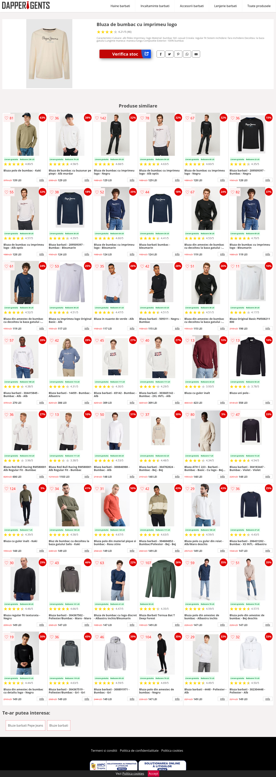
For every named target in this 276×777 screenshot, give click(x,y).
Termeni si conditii (104, 750)
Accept (153, 773)
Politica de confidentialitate (139, 750)
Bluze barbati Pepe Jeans (25, 725)
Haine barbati (120, 6)
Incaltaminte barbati (154, 6)
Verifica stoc (131, 54)
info (41, 180)
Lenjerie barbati (225, 6)
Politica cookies (172, 750)
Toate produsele (259, 6)
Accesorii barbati (192, 6)
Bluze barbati (58, 725)
